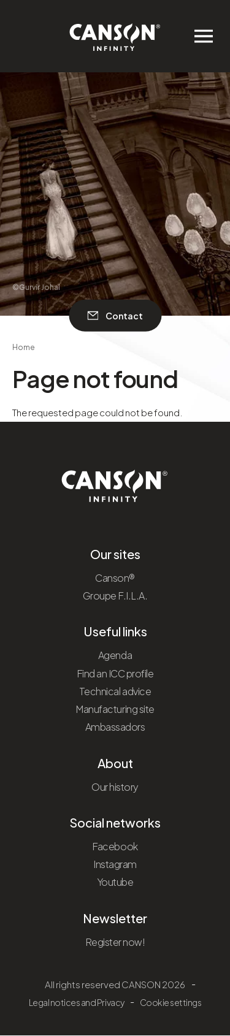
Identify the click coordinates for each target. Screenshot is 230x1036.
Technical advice (115, 691)
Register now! (115, 941)
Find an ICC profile (115, 673)
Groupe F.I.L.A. (115, 595)
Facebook (114, 846)
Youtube (115, 881)
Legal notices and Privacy (77, 1002)
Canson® (115, 577)
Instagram (115, 864)
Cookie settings (171, 1002)
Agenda (115, 655)
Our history (115, 786)
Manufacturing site (114, 709)
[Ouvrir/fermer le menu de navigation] (203, 36)
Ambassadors (115, 726)
